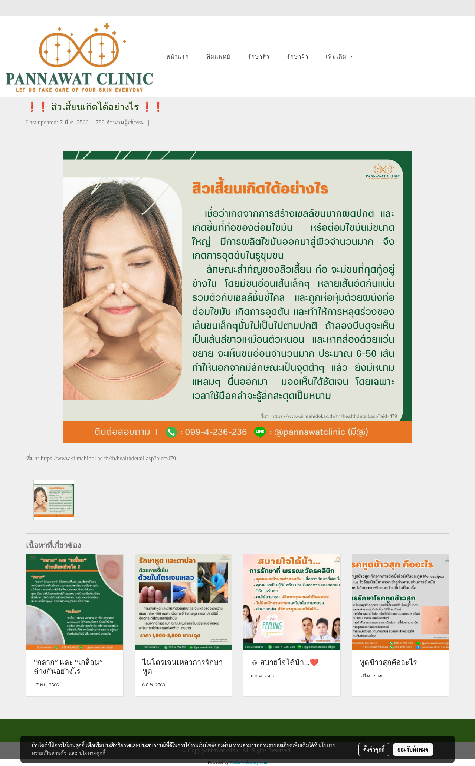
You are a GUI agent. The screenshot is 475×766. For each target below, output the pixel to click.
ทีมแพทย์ (218, 56)
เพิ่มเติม (337, 56)
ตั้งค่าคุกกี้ (373, 749)
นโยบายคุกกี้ (92, 753)
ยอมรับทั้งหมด (413, 749)
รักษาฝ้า (297, 56)
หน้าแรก (177, 56)
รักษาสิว (258, 56)
